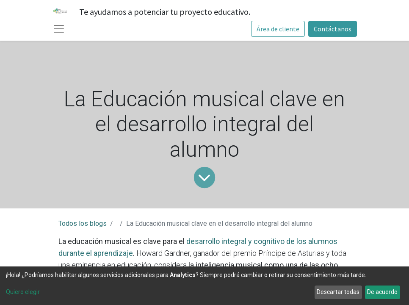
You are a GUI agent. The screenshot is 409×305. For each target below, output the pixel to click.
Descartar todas (338, 291)
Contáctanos (332, 29)
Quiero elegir (23, 291)
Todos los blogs (82, 223)
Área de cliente (278, 29)
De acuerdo (382, 291)
